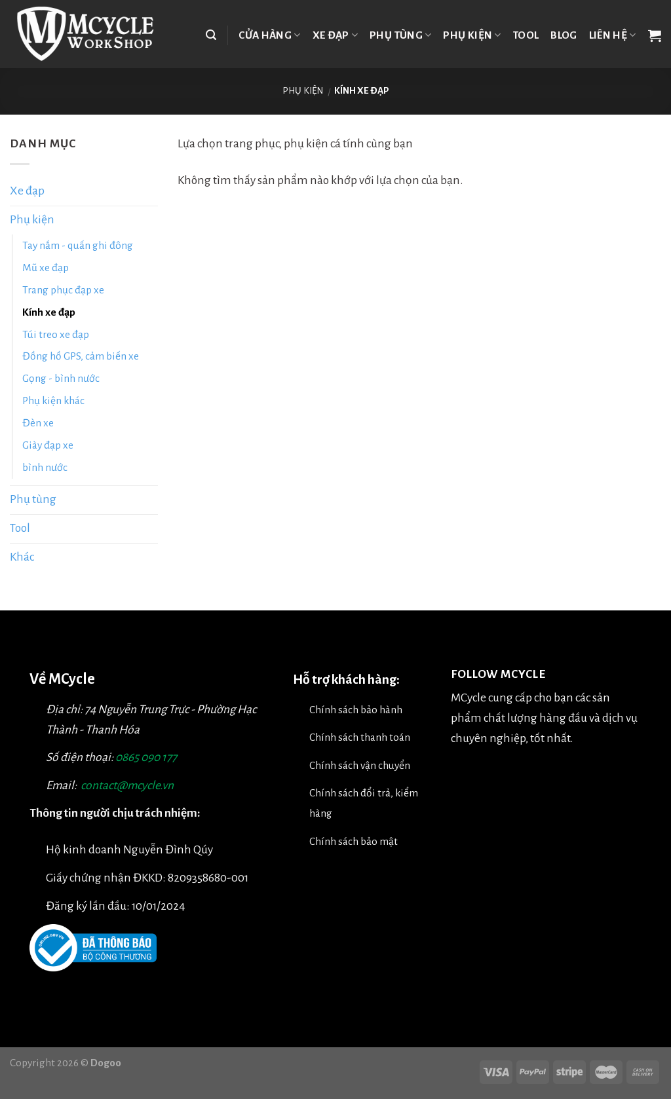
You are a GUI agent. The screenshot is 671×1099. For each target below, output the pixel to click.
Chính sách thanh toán (359, 737)
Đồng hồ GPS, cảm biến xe (80, 356)
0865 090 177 (146, 757)
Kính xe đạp (48, 312)
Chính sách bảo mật (353, 841)
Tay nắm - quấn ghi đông (77, 245)
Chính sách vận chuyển (359, 765)
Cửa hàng (269, 35)
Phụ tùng (400, 35)
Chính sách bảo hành (355, 709)
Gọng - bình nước (61, 378)
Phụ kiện (472, 35)
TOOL (526, 35)
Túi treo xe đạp (55, 334)
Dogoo (105, 1062)
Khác (22, 557)
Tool (20, 528)
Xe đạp (335, 35)
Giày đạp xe (47, 445)
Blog (563, 35)
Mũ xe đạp (45, 267)
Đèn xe (38, 422)
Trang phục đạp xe (63, 289)
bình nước (44, 467)
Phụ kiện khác (53, 400)
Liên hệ (612, 35)
